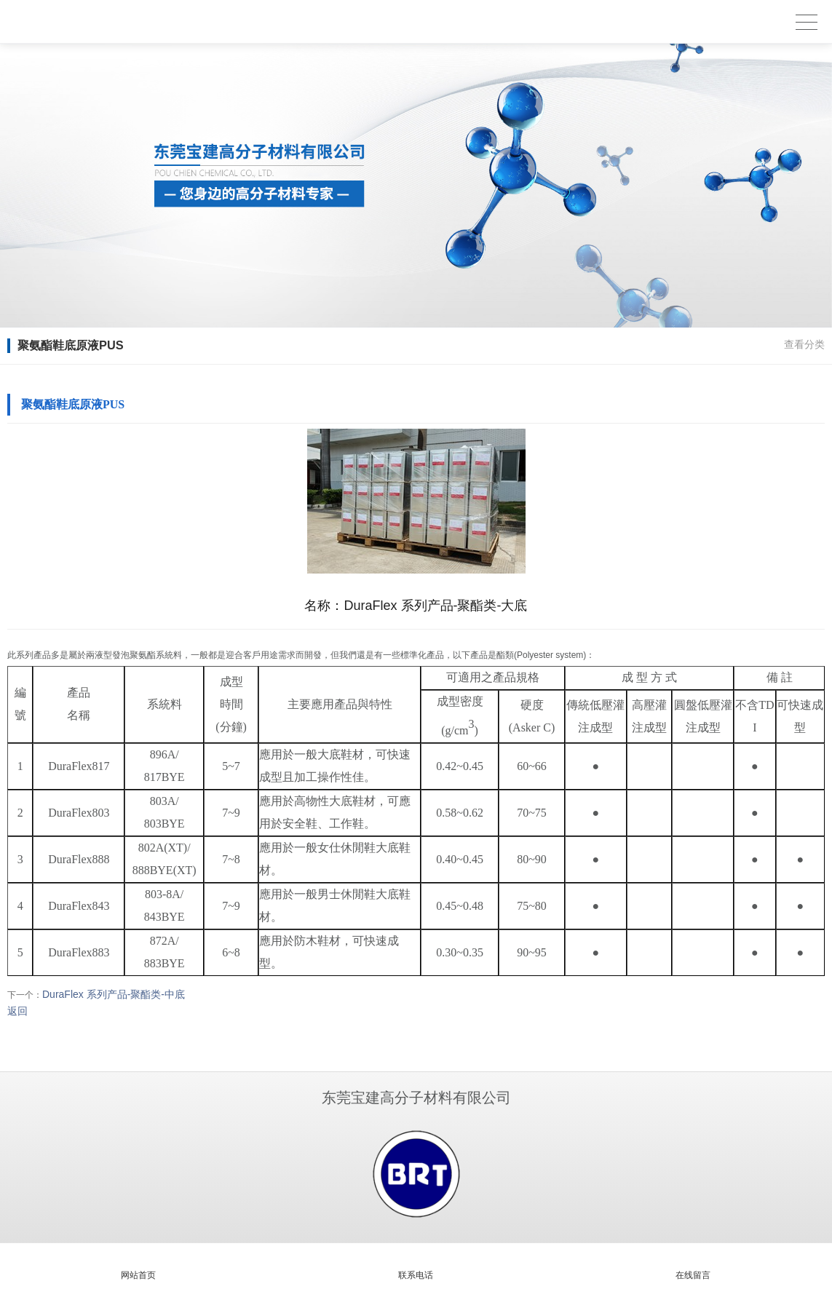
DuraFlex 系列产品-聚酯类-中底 (113, 994)
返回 (17, 1011)
